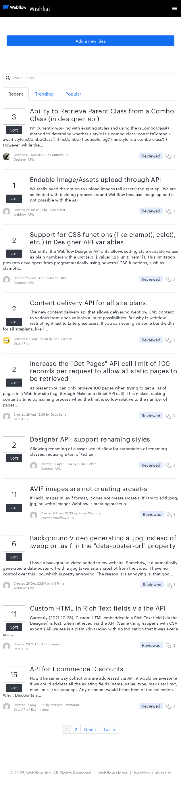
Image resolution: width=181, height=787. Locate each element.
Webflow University (152, 772)
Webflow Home (113, 772)
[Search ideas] (90, 78)
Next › (90, 729)
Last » (109, 729)
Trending (44, 94)
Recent (15, 94)
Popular (73, 94)
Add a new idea (91, 41)
